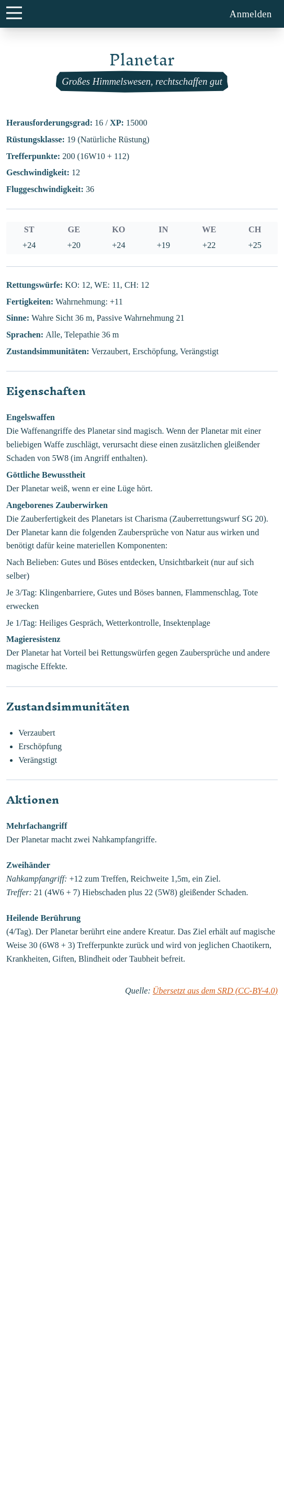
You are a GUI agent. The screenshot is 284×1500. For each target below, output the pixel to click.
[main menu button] (14, 12)
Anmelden (251, 13)
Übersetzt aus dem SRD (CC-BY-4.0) (215, 991)
